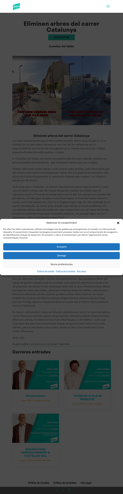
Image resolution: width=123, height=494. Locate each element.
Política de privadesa (65, 271)
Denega (61, 255)
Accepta (61, 246)
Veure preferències (61, 264)
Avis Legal (81, 271)
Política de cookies (45, 271)
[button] (118, 222)
